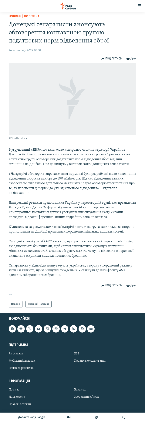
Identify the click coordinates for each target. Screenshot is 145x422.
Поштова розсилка (21, 368)
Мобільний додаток (22, 360)
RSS (76, 353)
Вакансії (80, 389)
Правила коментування (90, 360)
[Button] (111, 59)
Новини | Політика (24, 16)
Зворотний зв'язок (86, 397)
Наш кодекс (17, 397)
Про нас (14, 389)
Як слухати (16, 353)
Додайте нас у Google (31, 417)
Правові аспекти (20, 404)
